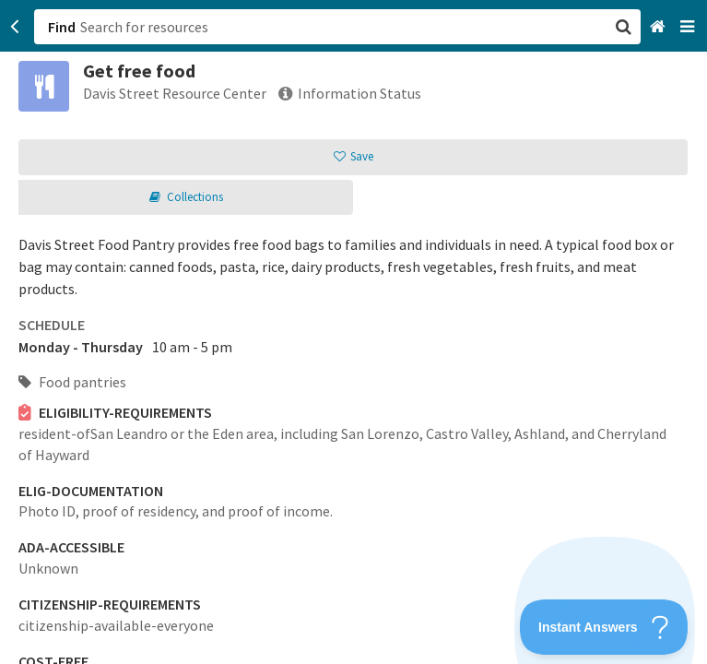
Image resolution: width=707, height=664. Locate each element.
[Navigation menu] (689, 27)
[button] (353, 332)
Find (62, 27)
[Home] (659, 27)
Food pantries (72, 382)
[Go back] (15, 27)
